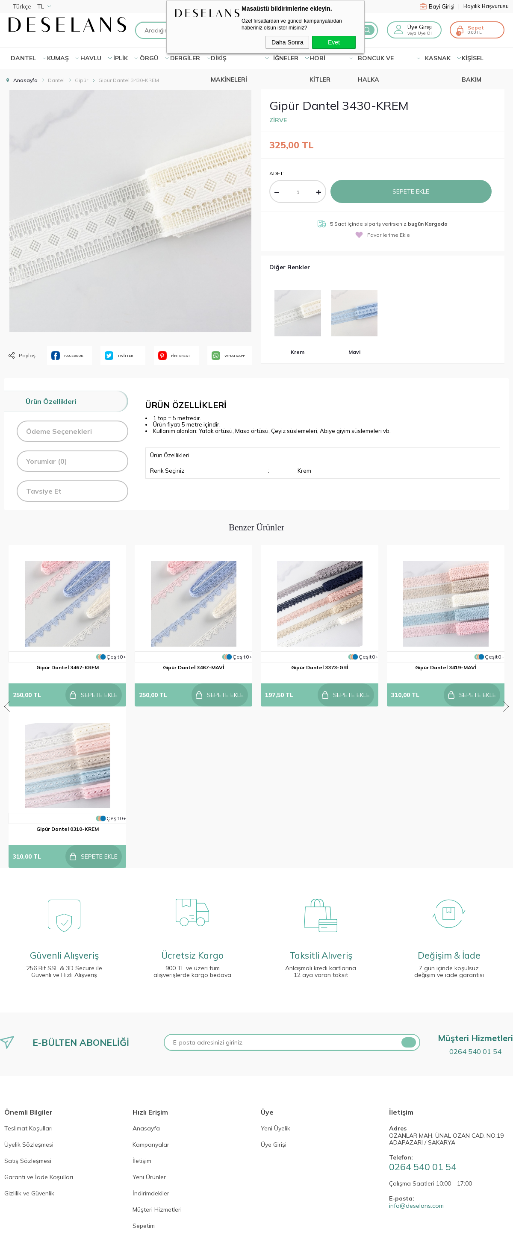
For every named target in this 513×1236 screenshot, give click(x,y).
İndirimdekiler (151, 1032)
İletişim (142, 999)
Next (506, 626)
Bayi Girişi (440, 6)
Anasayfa (146, 967)
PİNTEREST (174, 355)
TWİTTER (119, 355)
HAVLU (90, 58)
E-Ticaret (231, 1223)
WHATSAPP (228, 355)
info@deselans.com (416, 1044)
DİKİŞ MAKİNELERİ (229, 61)
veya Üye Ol (419, 33)
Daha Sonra (287, 42)
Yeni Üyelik (275, 967)
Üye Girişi (419, 27)
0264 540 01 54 (475, 889)
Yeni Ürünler (149, 1015)
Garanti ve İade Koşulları (38, 1015)
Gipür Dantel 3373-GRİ (319, 667)
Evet (334, 42)
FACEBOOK (67, 355)
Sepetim (144, 1064)
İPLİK (120, 58)
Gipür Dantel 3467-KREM (67, 667)
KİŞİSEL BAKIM (473, 61)
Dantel (23, 58)
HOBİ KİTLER (320, 61)
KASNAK (438, 58)
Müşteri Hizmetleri (157, 1048)
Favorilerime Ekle (382, 235)
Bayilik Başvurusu (486, 6)
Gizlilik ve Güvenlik (29, 1032)
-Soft (210, 1223)
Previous (7, 626)
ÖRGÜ (149, 58)
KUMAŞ (58, 58)
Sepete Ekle (410, 191)
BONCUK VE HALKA (376, 61)
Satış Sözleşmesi (27, 999)
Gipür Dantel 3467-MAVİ (193, 667)
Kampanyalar (151, 983)
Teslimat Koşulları (28, 967)
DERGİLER (185, 58)
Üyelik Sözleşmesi (28, 983)
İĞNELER (285, 58)
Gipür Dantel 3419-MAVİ (445, 667)
